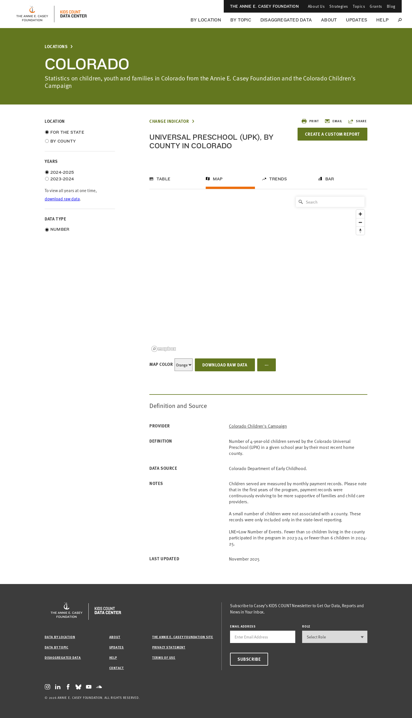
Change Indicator (169, 121)
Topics (359, 6)
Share (357, 121)
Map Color (161, 364)
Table (163, 179)
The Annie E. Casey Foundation (264, 6)
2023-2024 (62, 179)
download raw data (62, 199)
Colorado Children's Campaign (258, 426)
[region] (258, 274)
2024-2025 (62, 172)
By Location (206, 20)
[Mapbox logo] (163, 349)
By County (63, 141)
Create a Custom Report (332, 134)
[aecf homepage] (32, 14)
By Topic (240, 20)
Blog (391, 6)
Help (382, 20)
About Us (316, 6)
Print (310, 121)
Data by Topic (56, 647)
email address (243, 626)
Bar (329, 179)
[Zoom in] (360, 214)
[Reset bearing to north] (360, 230)
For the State (67, 132)
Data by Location (60, 637)
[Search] (330, 202)
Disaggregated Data (286, 20)
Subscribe (249, 659)
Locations (56, 47)
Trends (278, 179)
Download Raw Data (224, 365)
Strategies (338, 6)
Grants (376, 6)
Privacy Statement (168, 647)
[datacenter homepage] (73, 14)
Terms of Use (163, 657)
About (329, 20)
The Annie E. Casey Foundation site (182, 637)
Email (333, 121)
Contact (116, 668)
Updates (356, 20)
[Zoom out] (360, 222)
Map (218, 179)
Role (306, 626)
